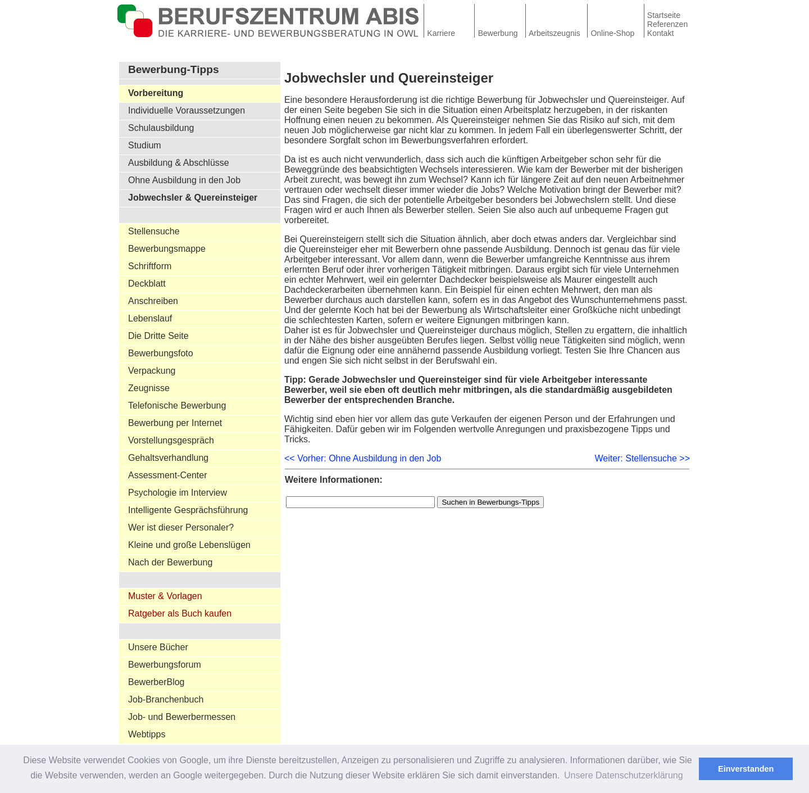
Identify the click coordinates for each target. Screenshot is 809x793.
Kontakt (660, 33)
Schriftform (149, 266)
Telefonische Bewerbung (177, 405)
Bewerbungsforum (164, 664)
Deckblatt (147, 283)
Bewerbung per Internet (175, 423)
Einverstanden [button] (746, 768)
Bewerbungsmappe (167, 248)
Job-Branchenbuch (165, 699)
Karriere (441, 33)
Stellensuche (154, 231)
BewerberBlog (156, 682)
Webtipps (146, 734)
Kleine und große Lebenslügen (189, 545)
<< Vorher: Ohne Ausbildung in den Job (362, 458)
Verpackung (152, 370)
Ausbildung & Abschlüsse (178, 162)
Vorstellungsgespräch (171, 440)
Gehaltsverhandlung (168, 458)
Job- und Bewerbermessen (181, 717)
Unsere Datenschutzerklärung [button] (623, 775)
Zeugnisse (149, 388)
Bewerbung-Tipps (173, 69)
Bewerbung (498, 33)
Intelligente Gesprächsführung (188, 510)
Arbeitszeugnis (554, 33)
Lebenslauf (150, 318)
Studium (144, 145)
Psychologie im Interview (177, 492)
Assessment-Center (167, 475)
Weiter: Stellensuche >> (642, 458)
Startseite (663, 15)
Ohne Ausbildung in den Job (184, 180)
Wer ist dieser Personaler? (181, 527)
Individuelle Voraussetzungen (186, 110)
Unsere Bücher (158, 647)
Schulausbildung (161, 128)
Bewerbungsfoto (160, 353)
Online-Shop (612, 33)
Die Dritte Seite (158, 336)
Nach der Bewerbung (170, 562)
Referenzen (667, 24)
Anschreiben (153, 301)
